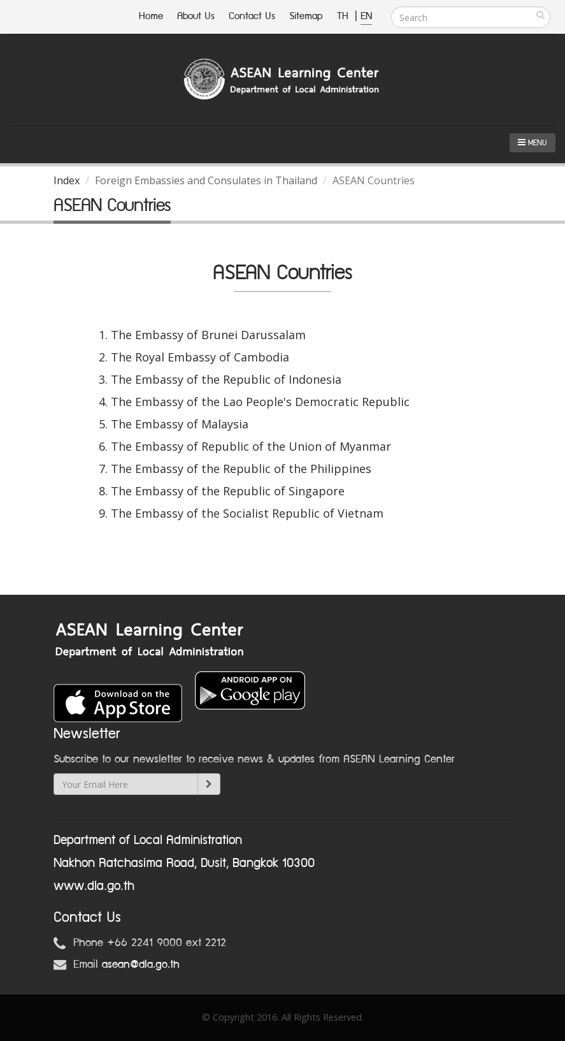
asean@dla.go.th (141, 964)
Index (67, 180)
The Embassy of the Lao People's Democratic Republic (260, 401)
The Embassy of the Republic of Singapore (228, 491)
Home (151, 16)
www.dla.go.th (94, 886)
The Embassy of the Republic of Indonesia (226, 379)
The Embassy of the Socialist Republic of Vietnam (247, 513)
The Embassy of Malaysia (179, 424)
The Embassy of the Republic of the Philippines (241, 468)
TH (344, 16)
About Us (196, 16)
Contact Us (252, 16)
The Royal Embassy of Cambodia (200, 357)
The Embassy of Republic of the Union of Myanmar (251, 446)
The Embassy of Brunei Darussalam (208, 334)
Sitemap (306, 16)
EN (366, 16)
